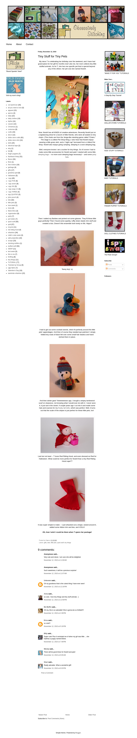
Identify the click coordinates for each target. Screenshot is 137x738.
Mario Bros (12, 211)
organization (12, 213)
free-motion (12, 165)
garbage (11, 167)
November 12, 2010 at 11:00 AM (55, 560)
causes (10, 124)
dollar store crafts (14, 137)
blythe (10, 121)
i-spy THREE (12, 192)
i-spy (9, 178)
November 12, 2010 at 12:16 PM (55, 587)
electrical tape (13, 146)
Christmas (11, 127)
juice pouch (12, 197)
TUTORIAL (12, 262)
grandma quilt (13, 173)
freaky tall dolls (64, 408)
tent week (11, 251)
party (10, 216)
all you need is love (15, 108)
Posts (109, 265)
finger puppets (13, 154)
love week (11, 205)
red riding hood (13, 230)
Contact (29, 44)
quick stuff (60, 542)
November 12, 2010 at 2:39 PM (55, 613)
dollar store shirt (13, 140)
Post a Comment (47, 673)
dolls (9, 143)
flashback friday (13, 156)
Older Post (92, 715)
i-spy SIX (11, 186)
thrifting (10, 257)
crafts (10, 132)
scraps (10, 241)
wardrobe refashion (15, 273)
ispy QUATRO (13, 194)
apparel (10, 110)
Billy (45, 633)
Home (9, 44)
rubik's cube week (14, 235)
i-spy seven (12, 184)
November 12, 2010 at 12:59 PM (55, 600)
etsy (9, 148)
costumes (11, 129)
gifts (45, 542)
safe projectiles (13, 238)
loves (10, 208)
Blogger (78, 733)
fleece (10, 159)
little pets (54, 542)
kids (48, 542)
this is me (11, 254)
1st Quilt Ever (13, 105)
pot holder (11, 219)
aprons (10, 113)
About (19, 44)
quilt (9, 224)
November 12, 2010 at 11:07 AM (55, 573)
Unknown (47, 580)
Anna (46, 594)
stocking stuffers (13, 243)
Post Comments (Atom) (56, 718)
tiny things (68, 542)
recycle (10, 227)
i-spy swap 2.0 (13, 189)
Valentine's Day (13, 270)
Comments (111, 269)
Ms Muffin (47, 607)
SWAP (10, 249)
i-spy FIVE (11, 181)
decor (10, 135)
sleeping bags (43, 154)
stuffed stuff (12, 246)
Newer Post (43, 715)
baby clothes (12, 118)
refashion (11, 232)
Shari (46, 662)
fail (9, 151)
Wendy (46, 649)
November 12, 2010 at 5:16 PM (55, 626)
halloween (11, 176)
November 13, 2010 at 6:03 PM (55, 668)
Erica (46, 620)
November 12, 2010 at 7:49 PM (55, 642)
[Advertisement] (67, 694)
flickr (9, 162)
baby (9, 116)
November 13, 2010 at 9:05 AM (55, 655)
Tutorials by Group (14, 265)
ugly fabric (11, 268)
